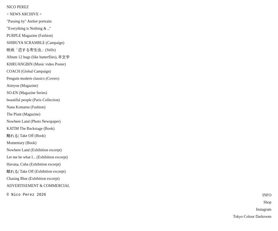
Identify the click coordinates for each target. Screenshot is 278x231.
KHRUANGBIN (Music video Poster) (36, 64)
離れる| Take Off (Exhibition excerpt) (36, 171)
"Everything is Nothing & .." (29, 28)
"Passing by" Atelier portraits (29, 21)
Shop (267, 202)
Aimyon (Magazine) (22, 86)
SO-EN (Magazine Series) (27, 93)
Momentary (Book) (21, 143)
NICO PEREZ (18, 7)
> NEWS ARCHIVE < (24, 14)
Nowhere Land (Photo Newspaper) (34, 121)
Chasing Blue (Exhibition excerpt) (33, 179)
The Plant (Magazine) (23, 114)
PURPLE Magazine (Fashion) (30, 36)
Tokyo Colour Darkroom (252, 217)
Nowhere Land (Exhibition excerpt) (34, 150)
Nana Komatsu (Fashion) (26, 107)
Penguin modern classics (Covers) (33, 78)
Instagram (263, 209)
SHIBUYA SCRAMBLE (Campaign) (35, 43)
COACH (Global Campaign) (29, 71)
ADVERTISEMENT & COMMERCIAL (38, 186)
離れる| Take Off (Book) (26, 136)
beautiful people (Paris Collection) (33, 100)
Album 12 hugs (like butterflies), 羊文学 (38, 57)
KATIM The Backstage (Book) (31, 129)
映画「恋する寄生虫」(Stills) (31, 50)
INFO (266, 195)
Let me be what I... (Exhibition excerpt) (37, 157)
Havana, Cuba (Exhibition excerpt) (34, 164)
